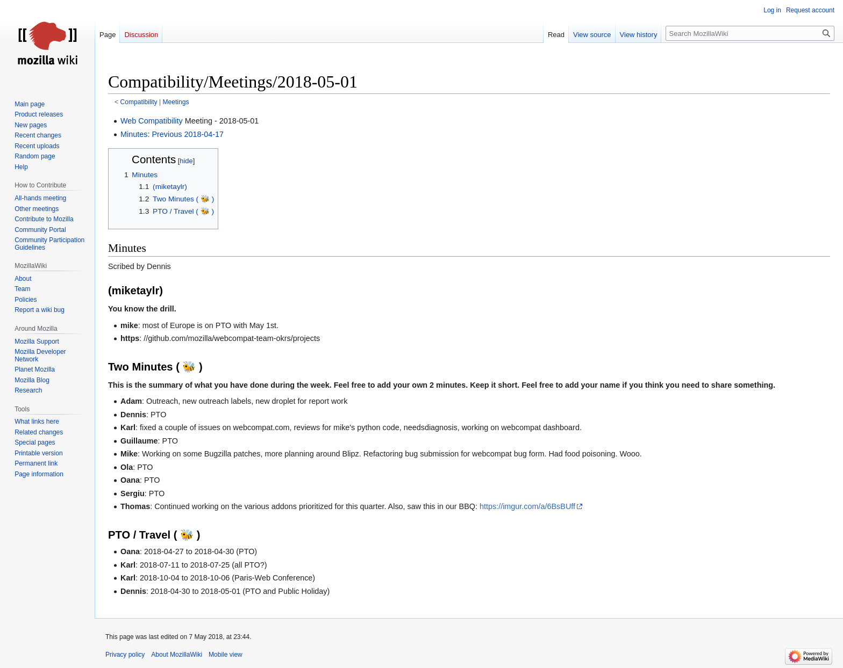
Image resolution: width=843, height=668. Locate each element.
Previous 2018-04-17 (188, 134)
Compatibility (139, 102)
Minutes (133, 134)
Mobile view (225, 654)
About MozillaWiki (176, 654)
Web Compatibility (151, 121)
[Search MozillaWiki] (750, 33)
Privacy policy (125, 654)
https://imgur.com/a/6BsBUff (527, 506)
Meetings (176, 102)
